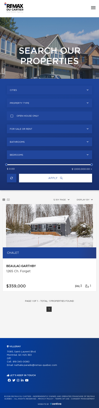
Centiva (55, 404)
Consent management (83, 399)
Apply (55, 178)
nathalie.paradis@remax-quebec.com (35, 365)
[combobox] (49, 90)
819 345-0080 (21, 362)
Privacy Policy (45, 399)
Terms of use (62, 399)
